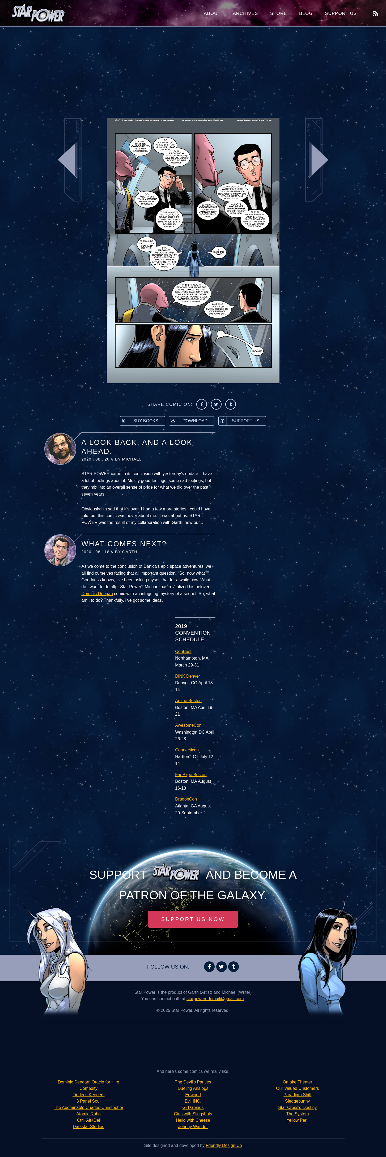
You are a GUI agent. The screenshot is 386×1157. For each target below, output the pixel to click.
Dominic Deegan (97, 593)
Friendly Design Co (224, 1145)
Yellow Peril (297, 1120)
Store (278, 13)
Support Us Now (193, 919)
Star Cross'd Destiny (297, 1107)
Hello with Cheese (193, 1120)
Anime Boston (188, 700)
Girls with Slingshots (193, 1114)
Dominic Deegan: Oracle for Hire (88, 1082)
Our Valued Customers (297, 1088)
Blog (306, 13)
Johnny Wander (193, 1126)
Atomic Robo (88, 1114)
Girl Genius (192, 1107)
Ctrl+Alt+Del (88, 1120)
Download (188, 420)
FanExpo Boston (190, 774)
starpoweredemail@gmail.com (215, 998)
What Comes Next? (124, 544)
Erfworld (193, 1095)
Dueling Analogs (193, 1088)
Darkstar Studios (88, 1126)
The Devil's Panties (193, 1082)
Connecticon (187, 750)
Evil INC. (193, 1101)
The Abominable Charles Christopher (88, 1107)
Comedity (88, 1088)
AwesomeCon (188, 725)
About (212, 13)
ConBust (183, 651)
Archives (245, 13)
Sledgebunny (297, 1101)
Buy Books (139, 420)
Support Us (341, 13)
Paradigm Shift (297, 1095)
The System (297, 1114)
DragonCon (186, 799)
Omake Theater (297, 1082)
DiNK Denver (187, 676)
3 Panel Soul (89, 1101)
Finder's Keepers (88, 1095)
